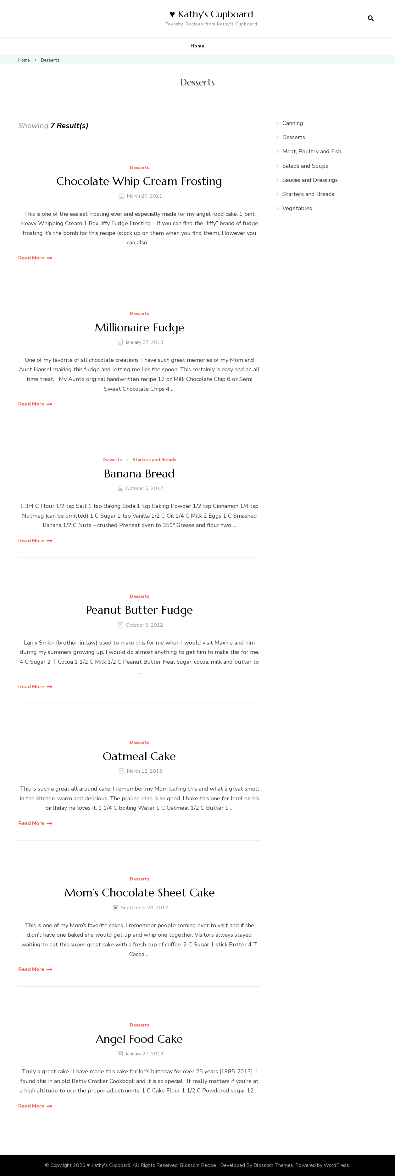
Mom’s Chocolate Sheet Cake (139, 892)
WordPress (336, 1165)
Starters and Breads (154, 460)
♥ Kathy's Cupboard (211, 14)
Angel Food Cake (139, 1039)
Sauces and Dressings (310, 180)
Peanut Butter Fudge (139, 610)
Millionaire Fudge (139, 327)
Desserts (139, 168)
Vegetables (297, 208)
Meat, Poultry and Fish (311, 151)
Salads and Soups (305, 166)
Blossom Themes (273, 1165)
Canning (292, 123)
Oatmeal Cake (139, 756)
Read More (31, 257)
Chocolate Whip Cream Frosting (139, 181)
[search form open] (371, 18)
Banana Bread (139, 473)
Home (197, 46)
